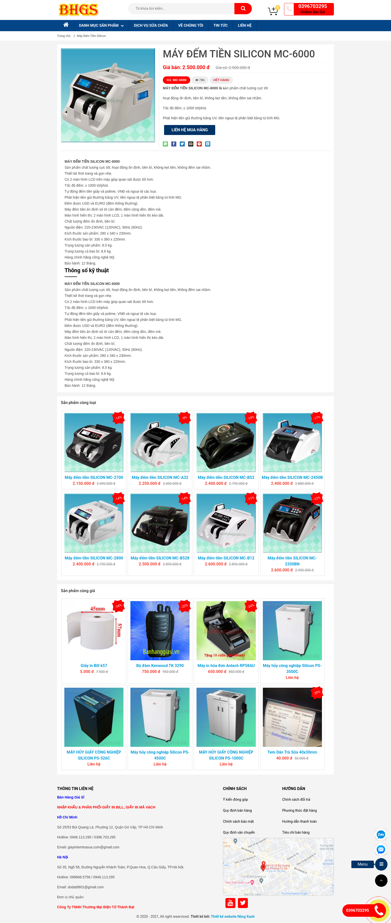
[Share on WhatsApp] (166, 143)
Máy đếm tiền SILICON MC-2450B (292, 477)
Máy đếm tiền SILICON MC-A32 (160, 477)
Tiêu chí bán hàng (295, 832)
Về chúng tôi (190, 25)
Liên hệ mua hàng (190, 130)
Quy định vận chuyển (239, 832)
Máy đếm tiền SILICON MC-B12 (226, 558)
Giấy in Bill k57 (94, 665)
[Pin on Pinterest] (200, 143)
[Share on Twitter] (183, 143)
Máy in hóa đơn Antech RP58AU (226, 665)
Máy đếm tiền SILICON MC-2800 (94, 558)
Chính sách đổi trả (296, 799)
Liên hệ (244, 25)
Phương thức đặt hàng (299, 810)
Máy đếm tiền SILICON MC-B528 (160, 558)
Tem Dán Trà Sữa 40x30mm (292, 752)
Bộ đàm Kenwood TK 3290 (160, 665)
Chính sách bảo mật (238, 821)
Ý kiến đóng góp (235, 799)
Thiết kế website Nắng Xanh (233, 917)
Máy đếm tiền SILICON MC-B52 (226, 477)
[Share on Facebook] (175, 143)
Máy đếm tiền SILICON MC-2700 (94, 477)
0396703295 (312, 6)
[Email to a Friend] (192, 143)
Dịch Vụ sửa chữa (151, 25)
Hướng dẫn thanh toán (299, 821)
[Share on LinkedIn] (209, 143)
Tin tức (220, 25)
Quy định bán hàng (237, 810)
